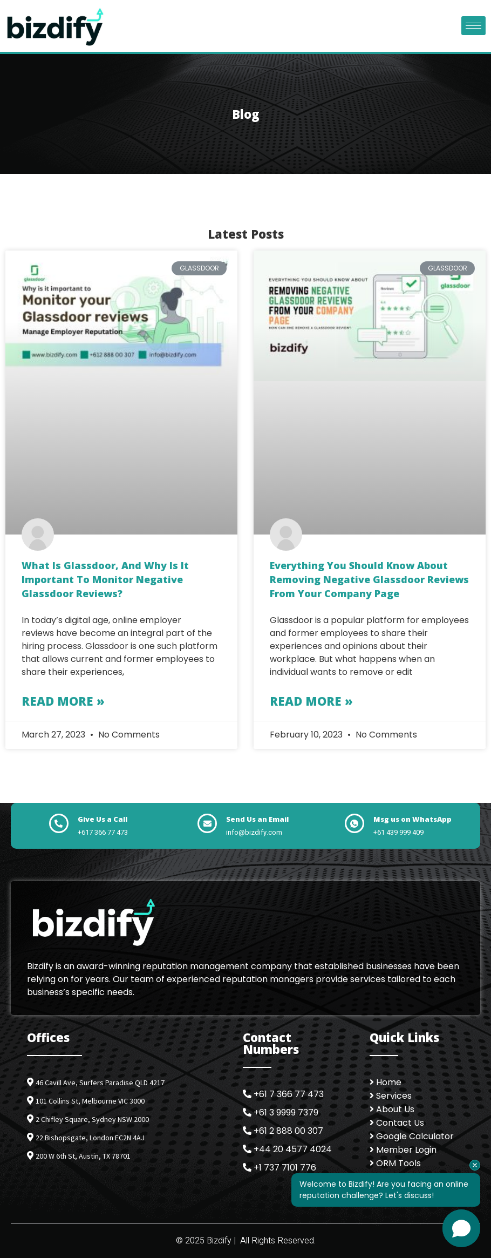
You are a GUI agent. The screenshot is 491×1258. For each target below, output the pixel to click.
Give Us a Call (102, 819)
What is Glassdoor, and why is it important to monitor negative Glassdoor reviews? (105, 579)
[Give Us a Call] (59, 823)
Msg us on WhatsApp (412, 819)
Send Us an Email (257, 819)
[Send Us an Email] (207, 823)
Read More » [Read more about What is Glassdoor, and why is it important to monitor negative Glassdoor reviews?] (63, 701)
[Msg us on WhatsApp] (354, 823)
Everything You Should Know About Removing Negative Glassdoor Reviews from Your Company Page (369, 579)
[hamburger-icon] (473, 25)
